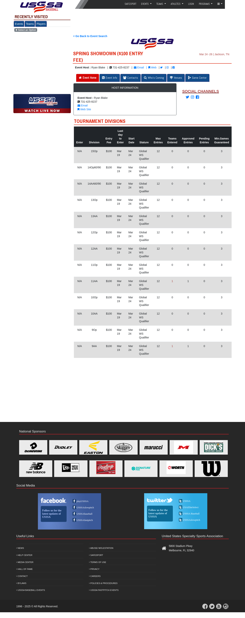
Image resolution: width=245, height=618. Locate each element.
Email (139, 67)
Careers (94, 576)
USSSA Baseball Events (30, 590)
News (20, 548)
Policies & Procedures (103, 583)
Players (41, 23)
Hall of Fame (24, 569)
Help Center (24, 555)
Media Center (24, 562)
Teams (30, 23)
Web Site (84, 109)
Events (19, 23)
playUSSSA (83, 501)
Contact (22, 576)
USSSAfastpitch (85, 520)
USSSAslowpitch (85, 507)
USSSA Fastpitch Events (103, 590)
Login (191, 4)
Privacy (94, 569)
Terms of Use (97, 562)
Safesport (96, 555)
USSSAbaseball (84, 513)
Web (152, 67)
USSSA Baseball (191, 513)
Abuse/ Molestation (101, 548)
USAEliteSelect (190, 507)
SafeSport (130, 4)
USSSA (186, 501)
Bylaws (21, 583)
